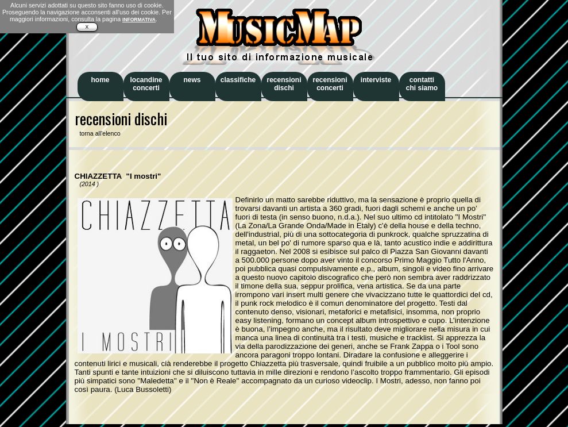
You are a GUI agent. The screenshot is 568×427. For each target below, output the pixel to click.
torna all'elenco (98, 133)
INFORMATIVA (139, 19)
